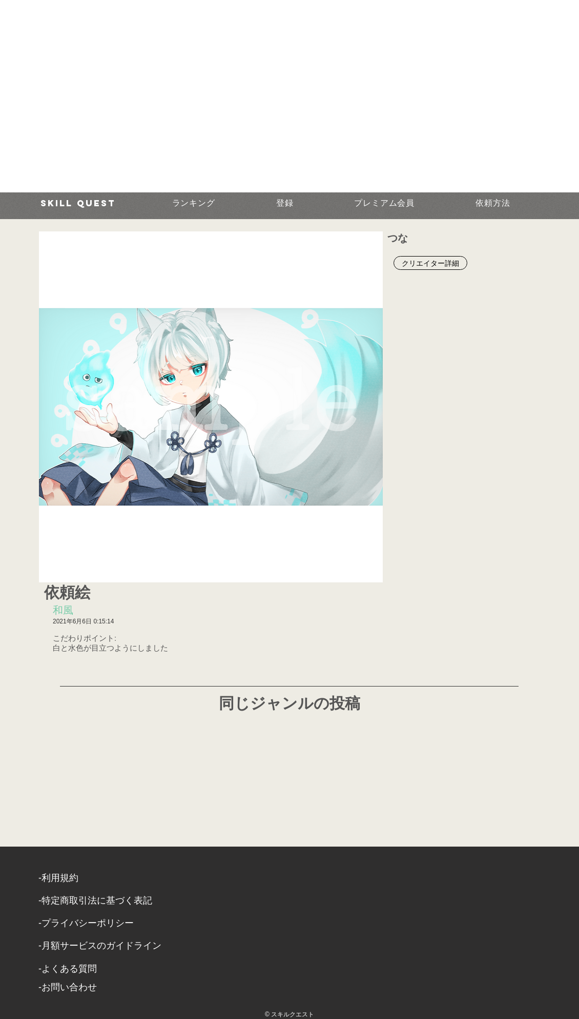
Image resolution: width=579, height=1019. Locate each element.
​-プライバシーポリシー (86, 923)
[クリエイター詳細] (430, 263)
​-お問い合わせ (67, 987)
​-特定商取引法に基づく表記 (95, 900)
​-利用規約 (58, 878)
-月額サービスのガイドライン (99, 945)
